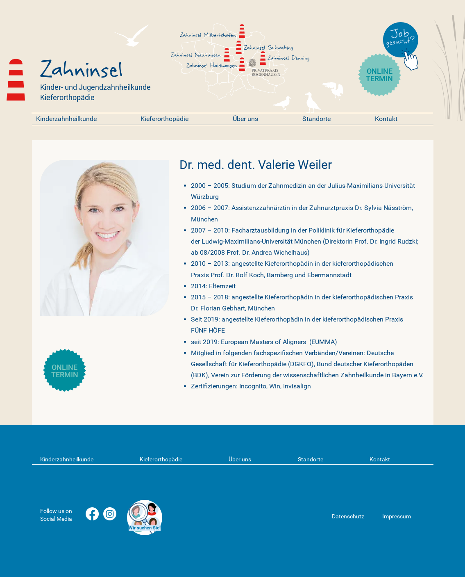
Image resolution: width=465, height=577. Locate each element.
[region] (144, 517)
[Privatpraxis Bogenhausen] (252, 63)
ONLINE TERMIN (379, 75)
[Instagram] (109, 513)
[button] (82, 119)
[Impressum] (403, 516)
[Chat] (411, 58)
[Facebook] (92, 513)
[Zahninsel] (239, 47)
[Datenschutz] (353, 516)
